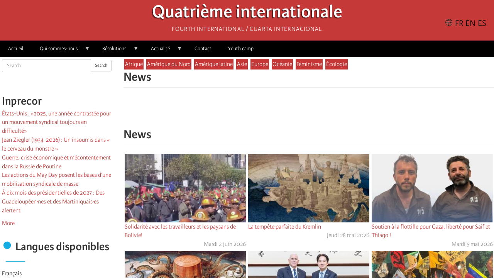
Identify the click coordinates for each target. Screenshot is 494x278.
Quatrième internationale (247, 14)
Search (101, 65)
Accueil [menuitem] (15, 48)
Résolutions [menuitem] (116, 51)
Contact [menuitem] (203, 48)
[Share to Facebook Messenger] (309, 111)
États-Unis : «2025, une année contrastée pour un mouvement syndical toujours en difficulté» (56, 122)
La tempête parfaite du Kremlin (284, 226)
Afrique (134, 64)
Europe (259, 64)
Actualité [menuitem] (162, 51)
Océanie (282, 64)
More (8, 223)
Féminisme (309, 64)
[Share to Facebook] (287, 111)
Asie (242, 64)
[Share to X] (298, 111)
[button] (330, 111)
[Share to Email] (319, 111)
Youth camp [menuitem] (241, 48)
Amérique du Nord (169, 64)
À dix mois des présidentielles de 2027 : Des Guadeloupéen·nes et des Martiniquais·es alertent (53, 201)
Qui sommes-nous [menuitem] (61, 51)
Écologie (336, 64)
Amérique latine (214, 64)
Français (12, 273)
